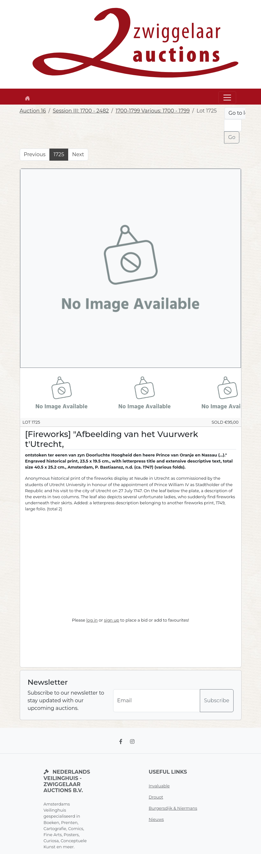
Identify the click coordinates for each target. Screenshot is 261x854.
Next (78, 154)
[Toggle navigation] (227, 97)
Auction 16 (33, 111)
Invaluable (159, 786)
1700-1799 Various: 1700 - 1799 (153, 111)
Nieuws (156, 819)
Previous (35, 154)
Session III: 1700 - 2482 (81, 111)
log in (92, 620)
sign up (111, 620)
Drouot (156, 797)
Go (231, 137)
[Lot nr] (232, 125)
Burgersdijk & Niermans (173, 808)
